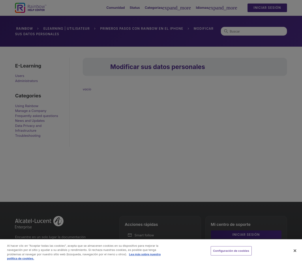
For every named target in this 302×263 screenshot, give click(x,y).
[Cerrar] (295, 251)
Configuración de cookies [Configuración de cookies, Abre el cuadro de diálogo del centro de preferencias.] (231, 250)
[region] (151, 251)
